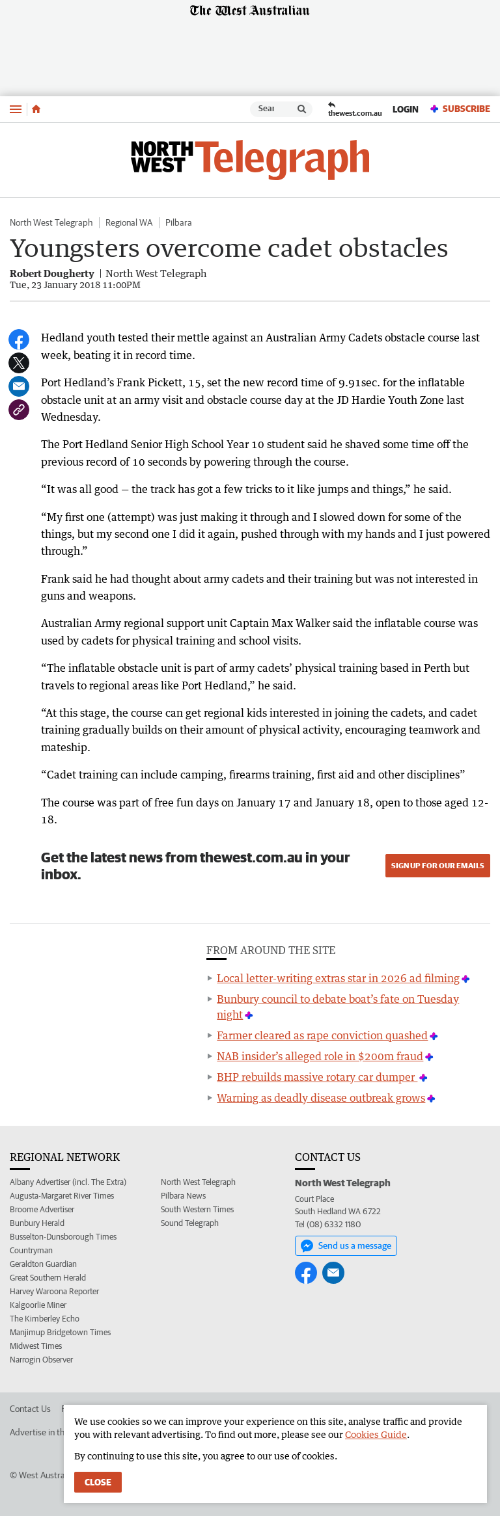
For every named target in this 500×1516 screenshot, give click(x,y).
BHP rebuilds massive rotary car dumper (317, 1077)
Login (406, 109)
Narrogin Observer (41, 1359)
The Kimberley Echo (44, 1318)
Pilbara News (183, 1196)
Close (98, 1482)
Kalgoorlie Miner (38, 1305)
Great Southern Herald (48, 1278)
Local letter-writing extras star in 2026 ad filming (338, 978)
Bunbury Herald (37, 1223)
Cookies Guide (376, 1434)
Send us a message (346, 1246)
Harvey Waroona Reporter (54, 1291)
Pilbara (178, 222)
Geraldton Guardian (43, 1264)
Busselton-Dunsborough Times (63, 1237)
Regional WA (128, 222)
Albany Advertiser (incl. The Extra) (68, 1182)
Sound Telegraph (190, 1223)
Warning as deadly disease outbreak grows (321, 1097)
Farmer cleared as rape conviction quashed (322, 1035)
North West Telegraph (51, 222)
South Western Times (197, 1209)
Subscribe (459, 108)
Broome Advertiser (42, 1209)
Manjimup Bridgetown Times (60, 1332)
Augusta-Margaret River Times (62, 1196)
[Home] (36, 109)
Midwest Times (36, 1346)
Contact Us (30, 1408)
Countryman (31, 1250)
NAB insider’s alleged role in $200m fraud (320, 1056)
